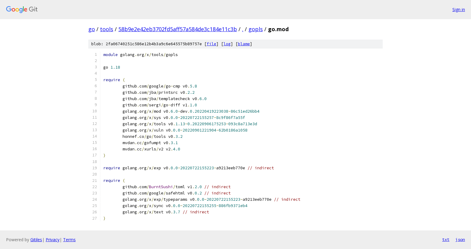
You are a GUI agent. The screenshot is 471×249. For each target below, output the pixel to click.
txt (445, 239)
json (460, 239)
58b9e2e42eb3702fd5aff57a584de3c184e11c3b (177, 29)
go (91, 29)
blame (244, 43)
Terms (69, 239)
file (211, 43)
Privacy (52, 239)
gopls (255, 29)
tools (106, 29)
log (227, 43)
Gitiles (36, 239)
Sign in (458, 9)
